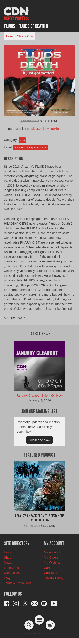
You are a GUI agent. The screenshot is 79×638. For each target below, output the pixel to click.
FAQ (7, 578)
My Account (52, 552)
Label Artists (12, 567)
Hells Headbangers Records (30, 147)
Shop (20, 36)
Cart (47, 567)
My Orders (51, 557)
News (8, 562)
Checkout (50, 572)
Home (10, 36)
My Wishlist (52, 562)
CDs (30, 36)
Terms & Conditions (17, 583)
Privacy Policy (53, 578)
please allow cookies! (46, 128)
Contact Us (12, 572)
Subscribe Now (39, 440)
